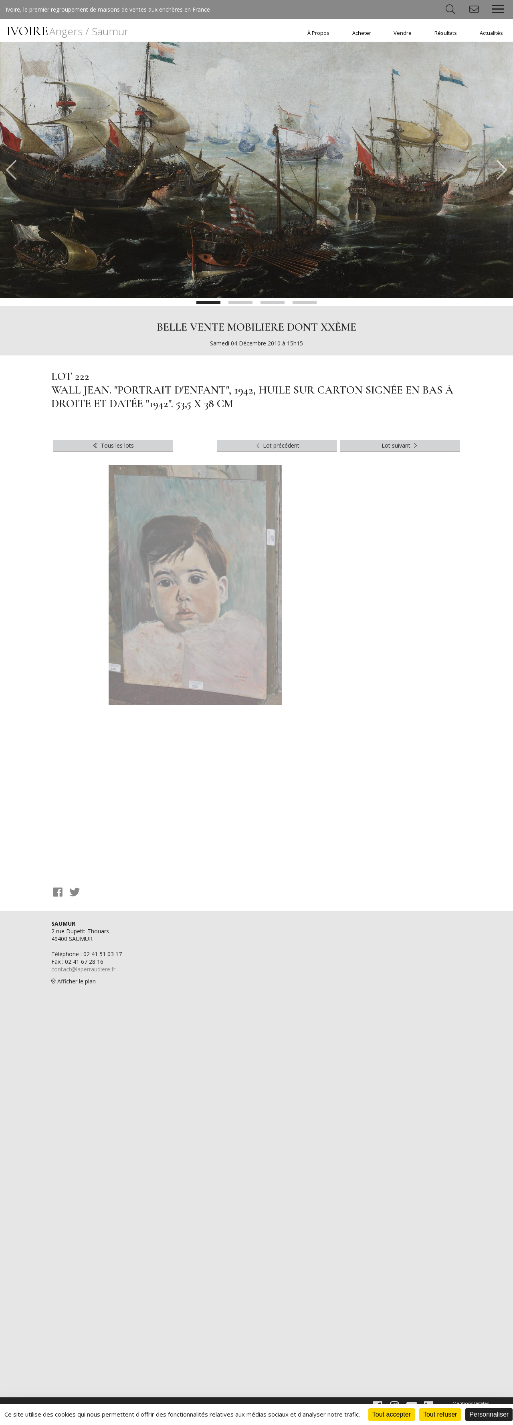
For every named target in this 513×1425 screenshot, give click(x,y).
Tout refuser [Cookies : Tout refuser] (440, 1414)
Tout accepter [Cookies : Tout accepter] (391, 1414)
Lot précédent (277, 445)
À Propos (318, 33)
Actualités (491, 33)
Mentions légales (470, 1403)
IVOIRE (67, 31)
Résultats (445, 33)
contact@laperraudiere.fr (83, 969)
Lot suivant (400, 445)
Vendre (403, 33)
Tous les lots (113, 445)
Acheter (361, 33)
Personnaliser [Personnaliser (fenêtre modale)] (489, 1414)
